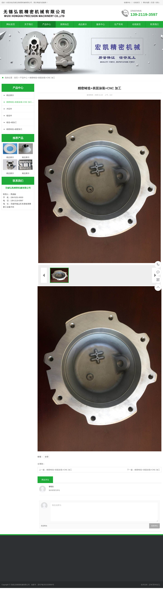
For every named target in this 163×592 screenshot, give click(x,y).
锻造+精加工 (11, 122)
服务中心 (100, 24)
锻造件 (9, 116)
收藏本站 (127, 2)
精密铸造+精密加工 (14, 129)
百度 (152, 2)
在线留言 (136, 2)
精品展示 (10, 95)
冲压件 (9, 109)
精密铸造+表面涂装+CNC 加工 (42, 78)
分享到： (41, 464)
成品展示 (82, 24)
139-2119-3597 (158, 264)
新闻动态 (64, 24)
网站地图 (146, 2)
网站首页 (10, 24)
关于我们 (28, 24)
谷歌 (157, 2)
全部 (46, 457)
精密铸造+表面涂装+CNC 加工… (20, 102)
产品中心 (46, 24)
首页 (16, 78)
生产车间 (118, 24)
